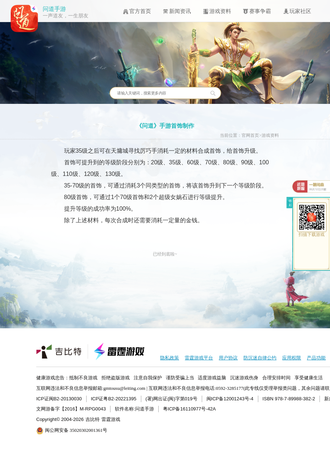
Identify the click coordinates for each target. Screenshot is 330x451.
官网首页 (250, 135)
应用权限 (291, 358)
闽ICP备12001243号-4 (230, 398)
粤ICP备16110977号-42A (189, 409)
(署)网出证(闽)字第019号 (171, 398)
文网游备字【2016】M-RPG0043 (71, 409)
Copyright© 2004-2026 (60, 419)
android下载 (312, 261)
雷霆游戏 (110, 419)
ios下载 (312, 246)
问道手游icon (24, 18)
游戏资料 (270, 135)
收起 (290, 203)
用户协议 (228, 358)
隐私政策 (169, 358)
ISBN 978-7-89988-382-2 (289, 398)
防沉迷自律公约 (259, 358)
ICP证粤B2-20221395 (114, 398)
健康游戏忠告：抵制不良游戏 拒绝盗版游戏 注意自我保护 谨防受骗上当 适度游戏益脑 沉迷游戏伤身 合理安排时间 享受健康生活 (179, 377)
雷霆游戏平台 (199, 358)
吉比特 (92, 419)
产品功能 (316, 358)
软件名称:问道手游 (134, 409)
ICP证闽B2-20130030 (59, 398)
